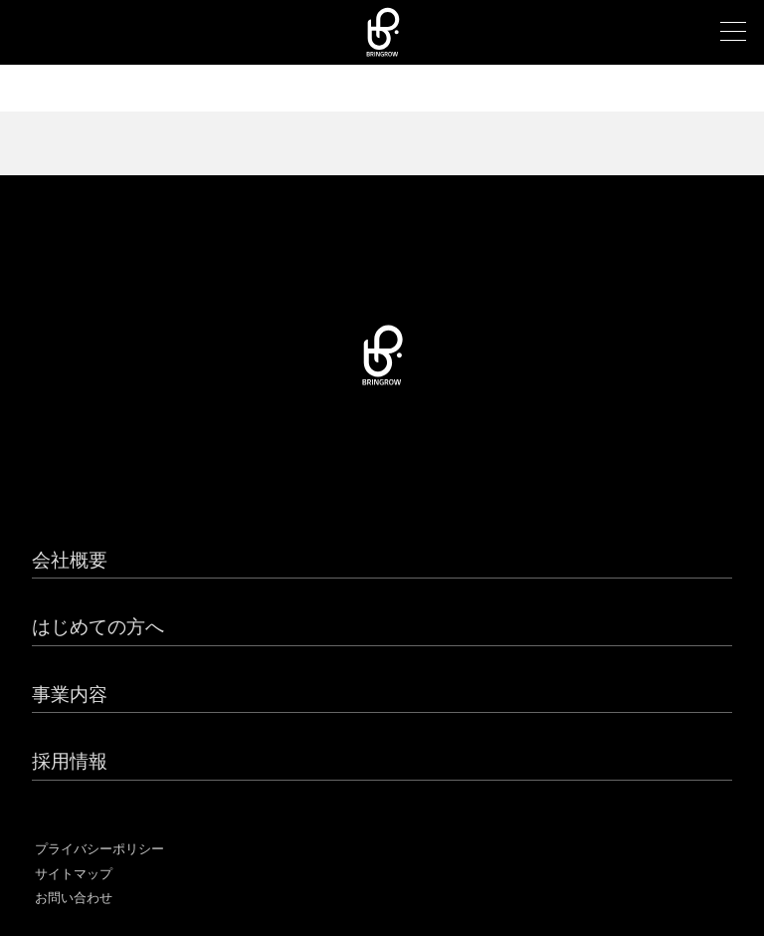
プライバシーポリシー (99, 848)
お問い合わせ (73, 897)
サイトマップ (73, 873)
